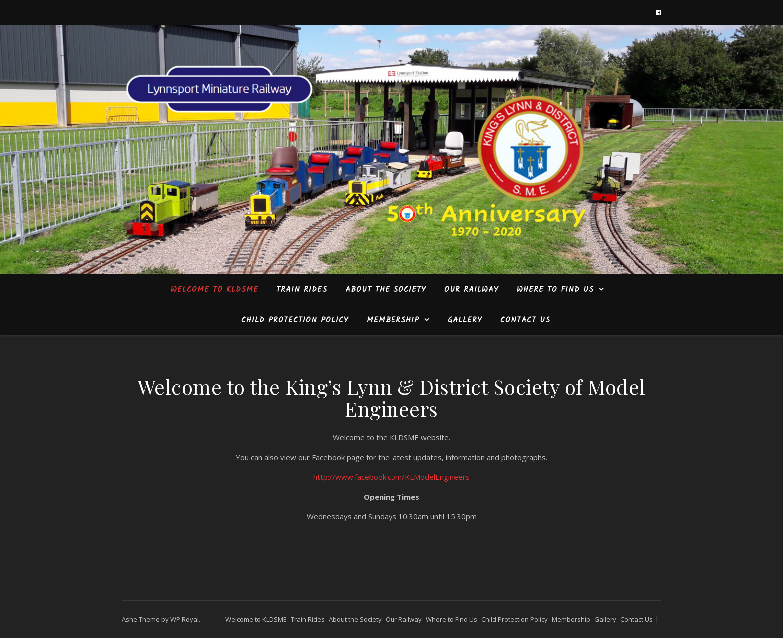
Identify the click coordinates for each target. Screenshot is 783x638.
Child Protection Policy (295, 320)
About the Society (385, 290)
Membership (393, 320)
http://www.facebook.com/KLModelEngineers (391, 477)
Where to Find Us (555, 290)
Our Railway (471, 290)
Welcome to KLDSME (214, 290)
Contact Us (525, 320)
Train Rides (301, 290)
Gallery (465, 320)
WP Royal (184, 619)
